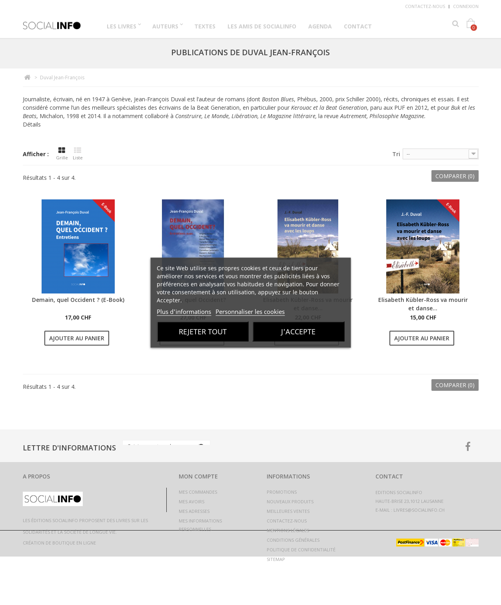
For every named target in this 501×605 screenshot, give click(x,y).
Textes (205, 26)
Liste (78, 154)
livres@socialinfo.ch (419, 510)
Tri (396, 154)
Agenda (320, 26)
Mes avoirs (191, 501)
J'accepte (298, 331)
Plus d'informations (184, 311)
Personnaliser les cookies (250, 311)
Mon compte (198, 476)
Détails (32, 124)
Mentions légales (288, 530)
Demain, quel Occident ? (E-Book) (78, 300)
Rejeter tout (203, 331)
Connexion (466, 6)
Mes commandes (198, 492)
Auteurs (165, 26)
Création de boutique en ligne (59, 591)
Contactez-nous (425, 6)
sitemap (276, 559)
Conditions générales (293, 540)
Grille (62, 154)
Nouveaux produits (290, 501)
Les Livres (121, 26)
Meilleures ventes (288, 511)
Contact (358, 26)
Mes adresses (194, 511)
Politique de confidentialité (301, 550)
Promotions (282, 492)
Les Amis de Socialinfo (262, 26)
